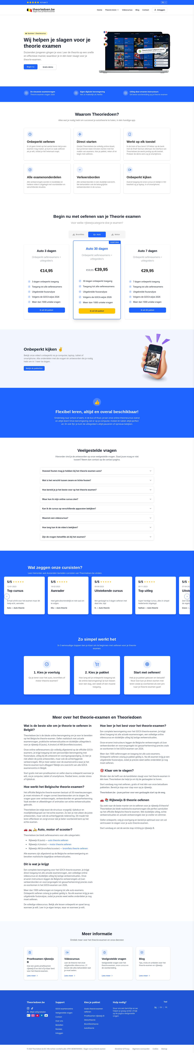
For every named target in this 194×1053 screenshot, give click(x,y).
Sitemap (164, 1049)
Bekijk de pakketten (34, 368)
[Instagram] (28, 1008)
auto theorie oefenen (58, 840)
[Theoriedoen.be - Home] (41, 10)
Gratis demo (48, 67)
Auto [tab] (97, 234)
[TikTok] (32, 1008)
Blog (137, 10)
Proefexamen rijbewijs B (94, 1016)
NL (155, 1007)
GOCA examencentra (64, 1008)
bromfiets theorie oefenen (75, 848)
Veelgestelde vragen (64, 1013)
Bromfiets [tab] (78, 234)
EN (161, 1007)
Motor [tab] (115, 234)
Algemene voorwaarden (141, 1049)
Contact (145, 10)
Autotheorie (89, 1028)
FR (166, 1007)
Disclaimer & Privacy (122, 1049)
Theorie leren (112, 10)
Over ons (59, 1021)
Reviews (59, 1029)
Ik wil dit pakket (46, 310)
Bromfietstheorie (91, 1024)
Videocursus (127, 10)
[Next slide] (187, 596)
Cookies (155, 1049)
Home (99, 10)
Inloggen (159, 10)
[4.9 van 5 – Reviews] (37, 2)
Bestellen (59, 1025)
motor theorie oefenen (60, 844)
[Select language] (164, 2)
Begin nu (30, 67)
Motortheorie (89, 1020)
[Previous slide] (7, 596)
